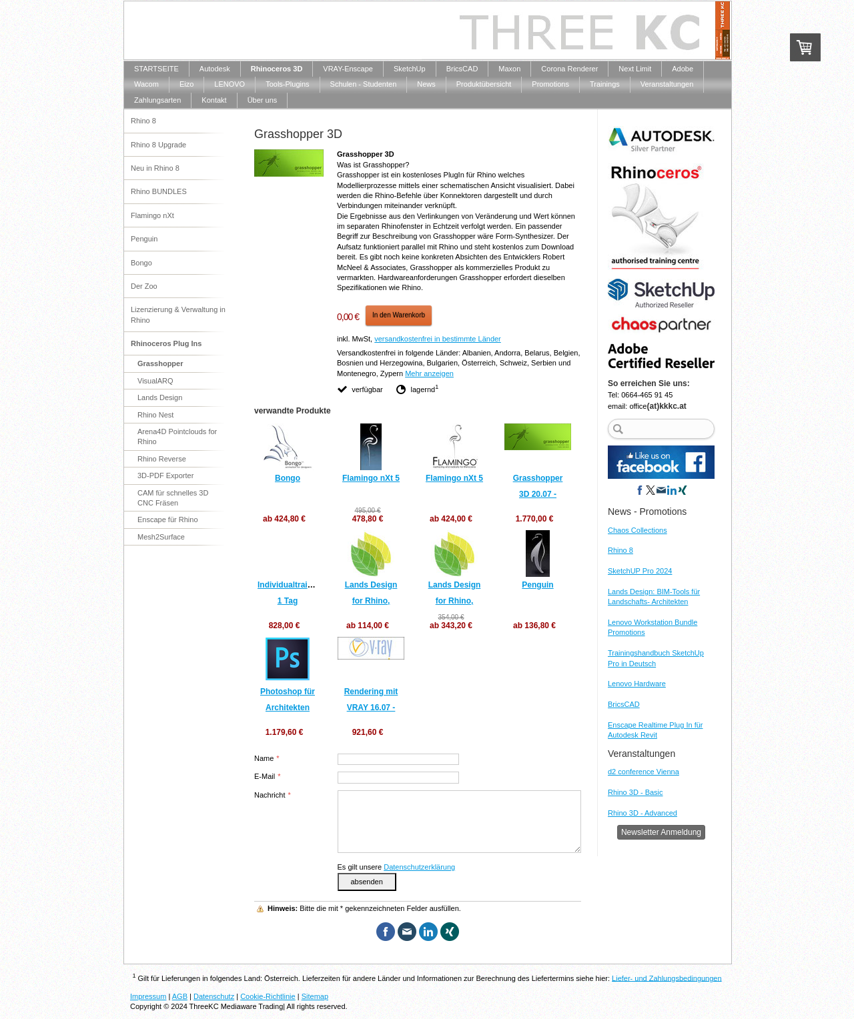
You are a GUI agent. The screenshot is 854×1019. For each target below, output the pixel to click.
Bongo (287, 478)
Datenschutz (213, 996)
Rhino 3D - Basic (635, 792)
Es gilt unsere (397, 867)
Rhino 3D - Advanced (642, 813)
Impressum (148, 996)
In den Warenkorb (398, 315)
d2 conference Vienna (643, 772)
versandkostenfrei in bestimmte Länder (437, 339)
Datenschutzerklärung (419, 867)
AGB (179, 996)
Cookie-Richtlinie (268, 996)
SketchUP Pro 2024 (640, 571)
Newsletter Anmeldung (661, 832)
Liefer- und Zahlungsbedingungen (667, 978)
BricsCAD (624, 704)
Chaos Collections (637, 530)
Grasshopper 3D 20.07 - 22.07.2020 (538, 494)
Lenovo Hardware (637, 684)
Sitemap (315, 996)
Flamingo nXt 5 (371, 478)
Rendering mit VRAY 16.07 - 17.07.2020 (371, 707)
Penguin (537, 585)
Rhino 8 (620, 550)
